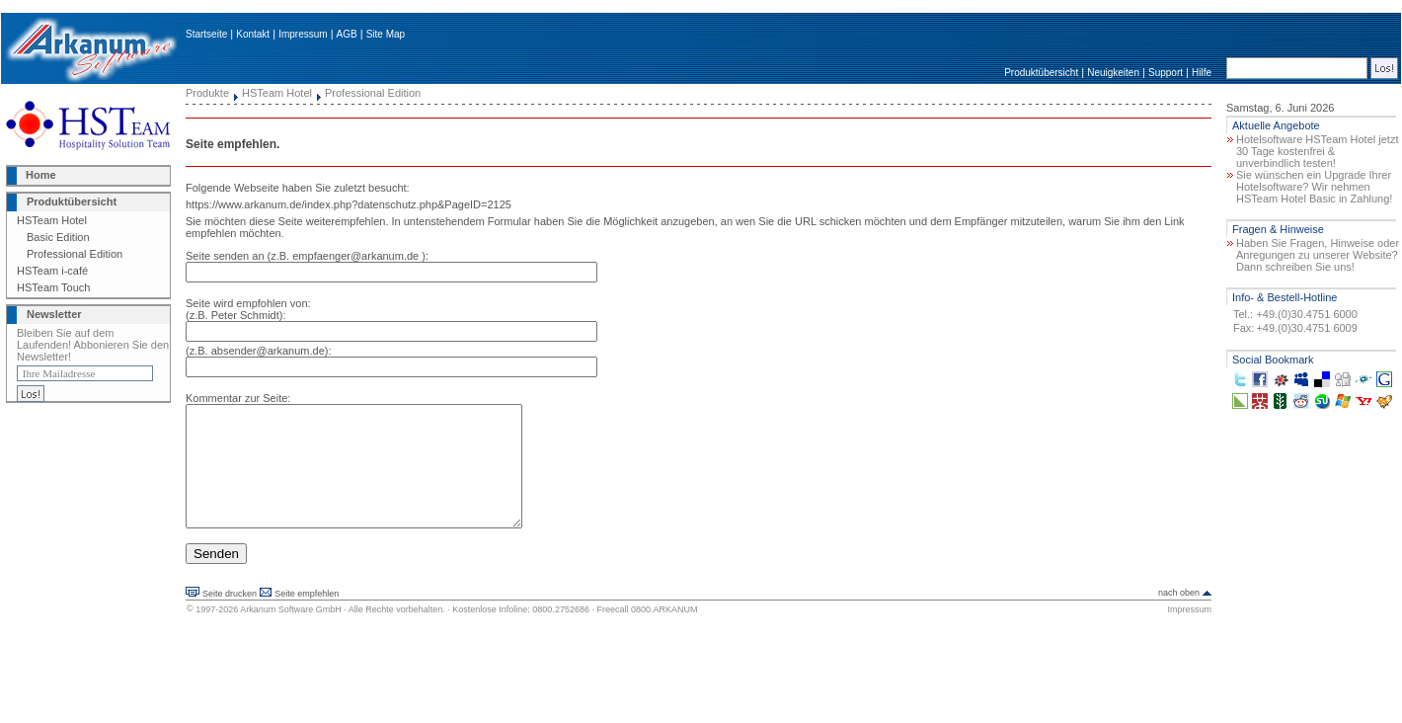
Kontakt (253, 34)
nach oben (1179, 616)
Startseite (206, 34)
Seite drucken (229, 617)
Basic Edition (58, 237)
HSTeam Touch (53, 287)
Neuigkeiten (1113, 72)
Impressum (302, 34)
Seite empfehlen (306, 617)
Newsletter (54, 314)
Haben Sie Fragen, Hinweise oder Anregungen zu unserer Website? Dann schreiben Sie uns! (1317, 255)
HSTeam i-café (52, 271)
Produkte (207, 93)
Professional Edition (74, 254)
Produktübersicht (1041, 72)
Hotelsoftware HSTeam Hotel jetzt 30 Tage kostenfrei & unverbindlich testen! (1317, 151)
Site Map (385, 34)
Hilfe (1201, 72)
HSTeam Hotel (52, 220)
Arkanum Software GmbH (291, 633)
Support (1165, 72)
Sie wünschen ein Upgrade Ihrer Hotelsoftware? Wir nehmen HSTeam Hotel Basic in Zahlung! (1314, 186)
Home (41, 175)
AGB (347, 34)
